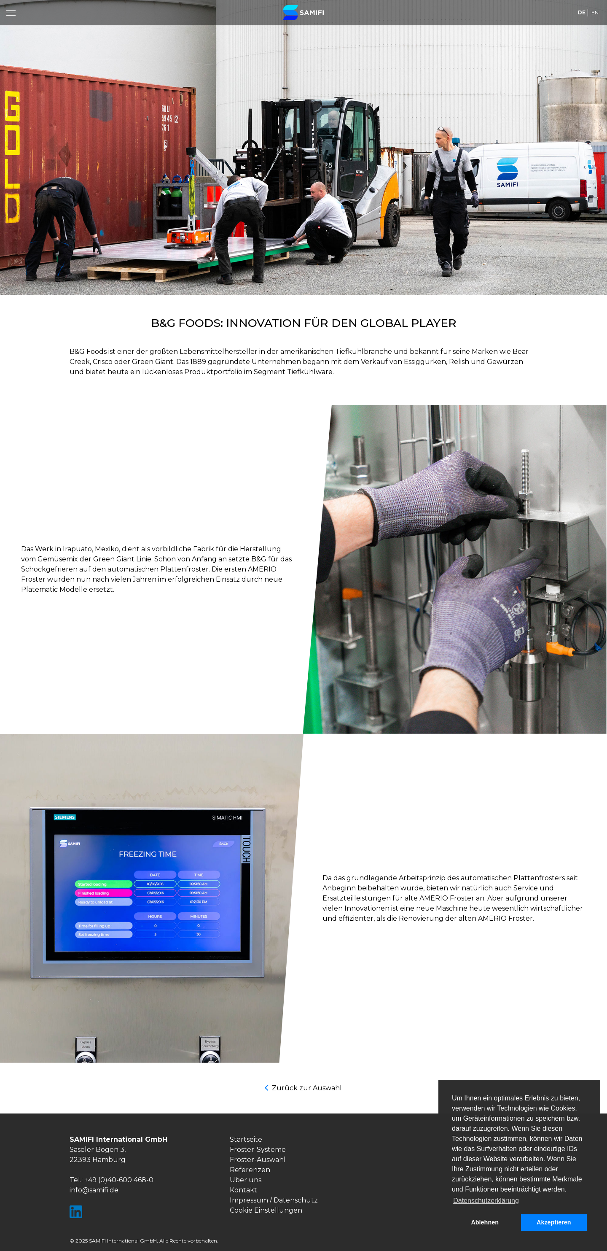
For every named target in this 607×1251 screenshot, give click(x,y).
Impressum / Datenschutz (274, 1200)
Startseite (246, 1139)
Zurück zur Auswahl (307, 1088)
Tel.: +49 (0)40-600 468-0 (111, 1180)
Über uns (245, 1180)
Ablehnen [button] (485, 1222)
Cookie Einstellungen (266, 1210)
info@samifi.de (94, 1190)
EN (595, 12)
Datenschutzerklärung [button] (486, 1200)
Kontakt (243, 1190)
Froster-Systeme (258, 1150)
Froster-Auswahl (258, 1160)
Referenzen (250, 1170)
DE (582, 12)
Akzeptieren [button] (554, 1222)
